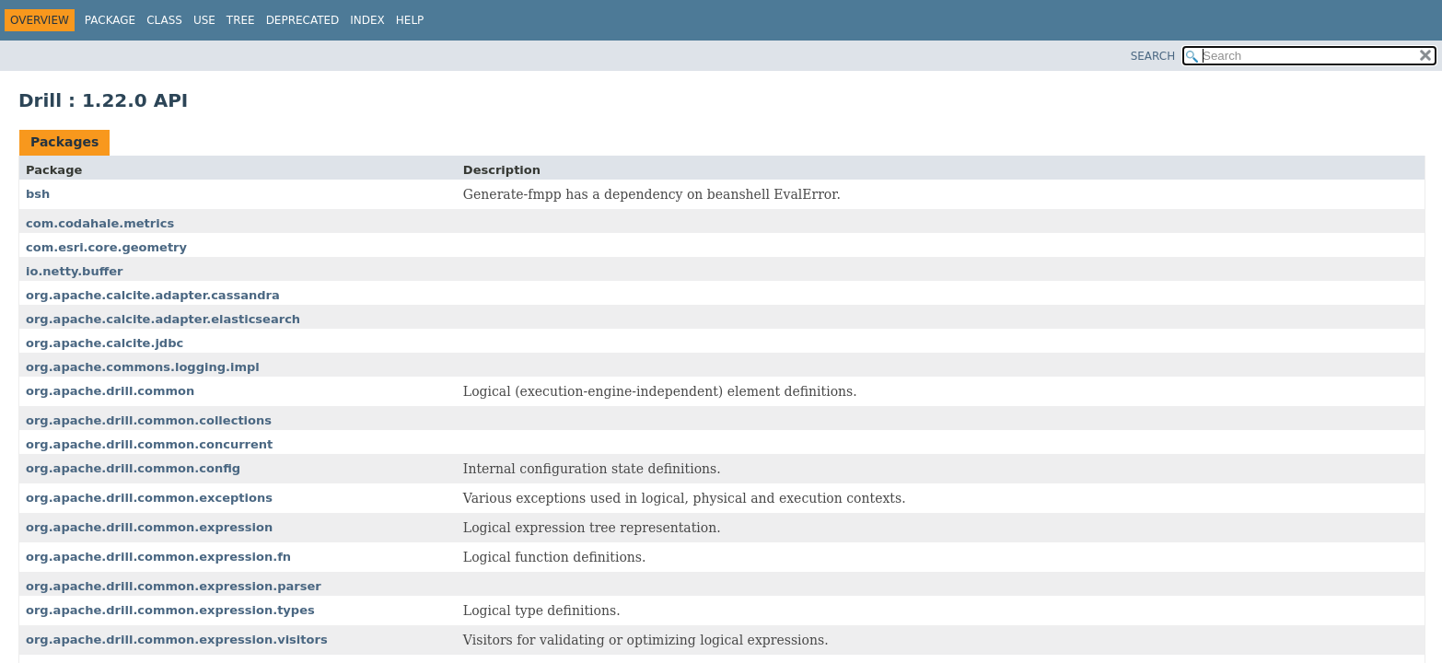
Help (410, 20)
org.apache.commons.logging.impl (143, 367)
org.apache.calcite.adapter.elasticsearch (163, 319)
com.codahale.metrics (100, 223)
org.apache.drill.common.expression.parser (173, 586)
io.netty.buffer (74, 271)
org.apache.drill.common (110, 391)
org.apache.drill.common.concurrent (149, 444)
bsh (38, 194)
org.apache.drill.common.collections (149, 420)
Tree (241, 20)
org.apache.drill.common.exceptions (149, 498)
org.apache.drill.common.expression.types (170, 610)
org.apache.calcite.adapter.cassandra (153, 295)
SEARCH (1153, 56)
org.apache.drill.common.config (133, 468)
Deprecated (303, 20)
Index (367, 20)
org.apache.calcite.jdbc (104, 343)
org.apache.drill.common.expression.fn (158, 557)
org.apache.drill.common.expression (149, 527)
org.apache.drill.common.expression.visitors (177, 639)
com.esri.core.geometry (106, 247)
